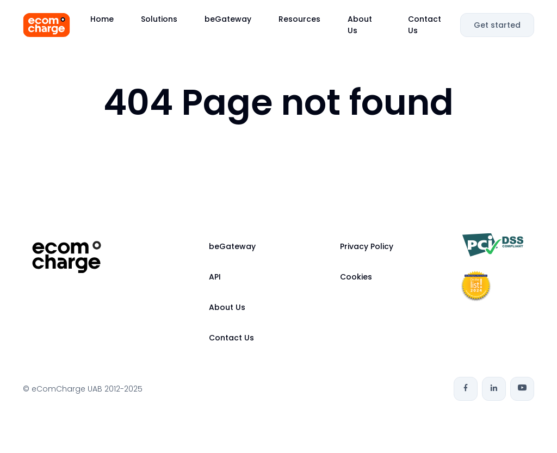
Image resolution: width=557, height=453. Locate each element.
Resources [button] (299, 19)
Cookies (356, 276)
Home (102, 19)
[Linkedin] (494, 389)
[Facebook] (466, 389)
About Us (360, 25)
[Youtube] (522, 389)
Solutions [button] (159, 19)
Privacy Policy (366, 246)
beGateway (228, 19)
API (215, 276)
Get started (497, 25)
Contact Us (424, 25)
